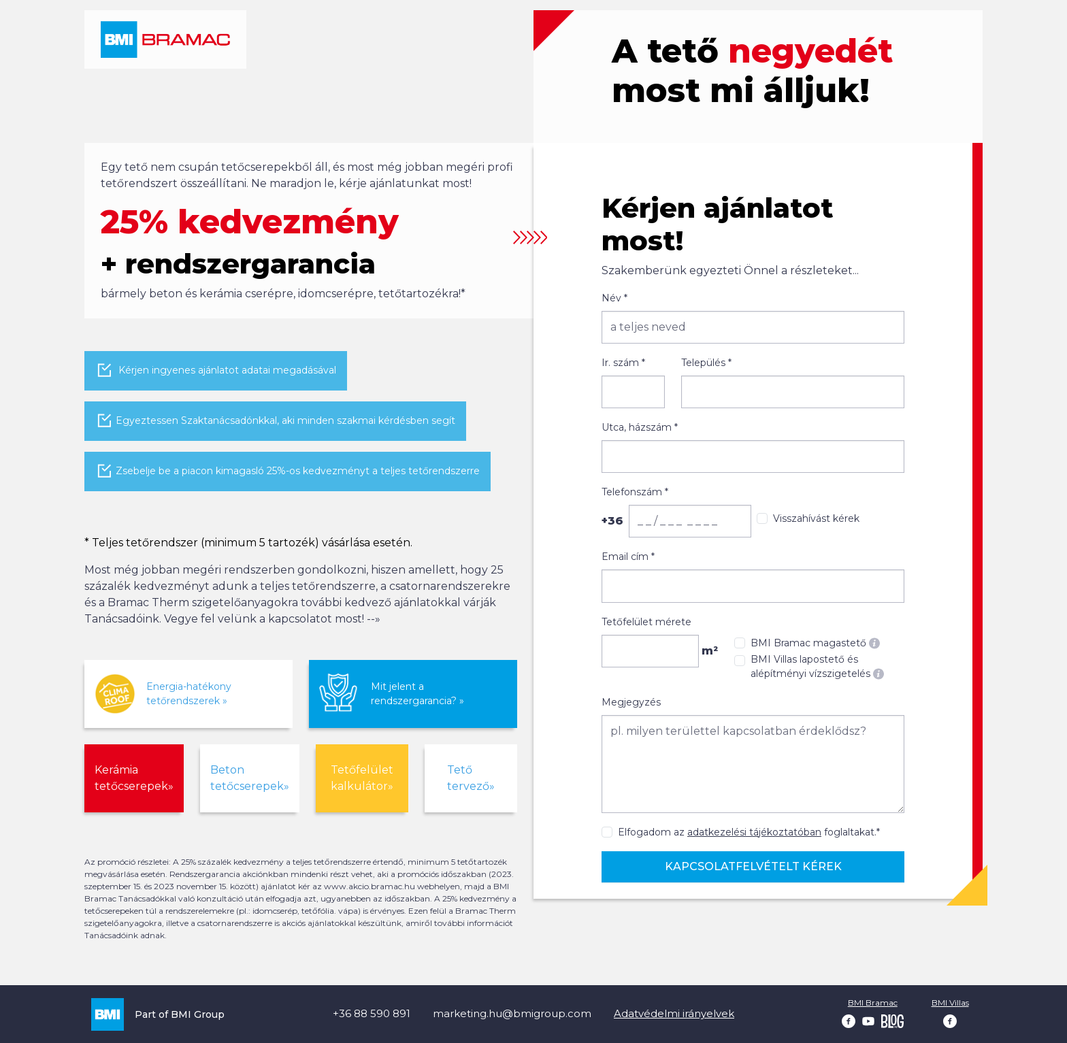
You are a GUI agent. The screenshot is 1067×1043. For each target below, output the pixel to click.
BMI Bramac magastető (815, 643)
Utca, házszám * (640, 427)
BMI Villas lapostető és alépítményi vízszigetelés (817, 666)
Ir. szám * (623, 363)
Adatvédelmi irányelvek (674, 1013)
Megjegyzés (631, 702)
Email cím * (628, 556)
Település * (706, 363)
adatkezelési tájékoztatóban (754, 832)
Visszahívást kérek (816, 518)
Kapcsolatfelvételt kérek (753, 866)
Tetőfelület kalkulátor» (362, 778)
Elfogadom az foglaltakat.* (749, 832)
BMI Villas (950, 1002)
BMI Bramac (873, 1002)
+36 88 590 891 (371, 1013)
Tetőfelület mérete (646, 622)
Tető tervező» (471, 778)
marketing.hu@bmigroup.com (512, 1013)
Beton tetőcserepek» (249, 778)
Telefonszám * (635, 492)
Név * (614, 298)
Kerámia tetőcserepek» (134, 778)
